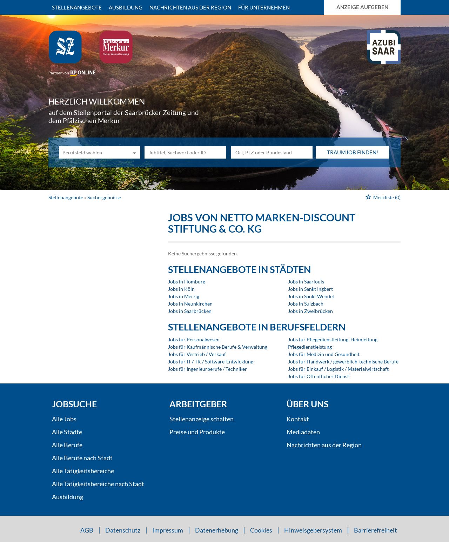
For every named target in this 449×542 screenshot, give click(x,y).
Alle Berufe (67, 445)
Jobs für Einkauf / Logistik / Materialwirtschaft (338, 369)
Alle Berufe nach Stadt (82, 458)
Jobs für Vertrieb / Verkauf (197, 354)
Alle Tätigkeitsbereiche (83, 471)
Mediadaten (303, 432)
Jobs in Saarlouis (306, 282)
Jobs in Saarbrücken (190, 311)
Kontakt (298, 419)
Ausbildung (125, 7)
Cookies (261, 530)
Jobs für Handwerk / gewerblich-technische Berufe (343, 361)
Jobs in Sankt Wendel (311, 296)
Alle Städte (67, 432)
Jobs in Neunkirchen (190, 304)
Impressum (167, 530)
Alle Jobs (64, 419)
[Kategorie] (92, 152)
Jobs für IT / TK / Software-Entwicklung (210, 361)
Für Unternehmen (264, 7)
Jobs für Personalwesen (194, 339)
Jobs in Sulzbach (305, 304)
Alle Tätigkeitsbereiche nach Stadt (98, 484)
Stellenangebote (77, 7)
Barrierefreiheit (375, 530)
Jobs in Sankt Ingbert (310, 289)
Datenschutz (122, 530)
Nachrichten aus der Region (190, 7)
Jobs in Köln (181, 289)
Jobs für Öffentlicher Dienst (318, 376)
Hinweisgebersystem (313, 530)
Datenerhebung (216, 530)
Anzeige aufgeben (362, 7)
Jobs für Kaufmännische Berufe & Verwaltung (217, 347)
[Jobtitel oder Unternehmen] (185, 152)
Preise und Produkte (197, 432)
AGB (86, 530)
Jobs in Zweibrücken (310, 311)
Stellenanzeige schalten (201, 419)
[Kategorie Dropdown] (133, 152)
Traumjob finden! (352, 152)
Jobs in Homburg (186, 282)
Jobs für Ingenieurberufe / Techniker (207, 369)
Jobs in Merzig (183, 296)
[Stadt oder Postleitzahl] (272, 152)
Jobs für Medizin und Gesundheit (324, 354)
